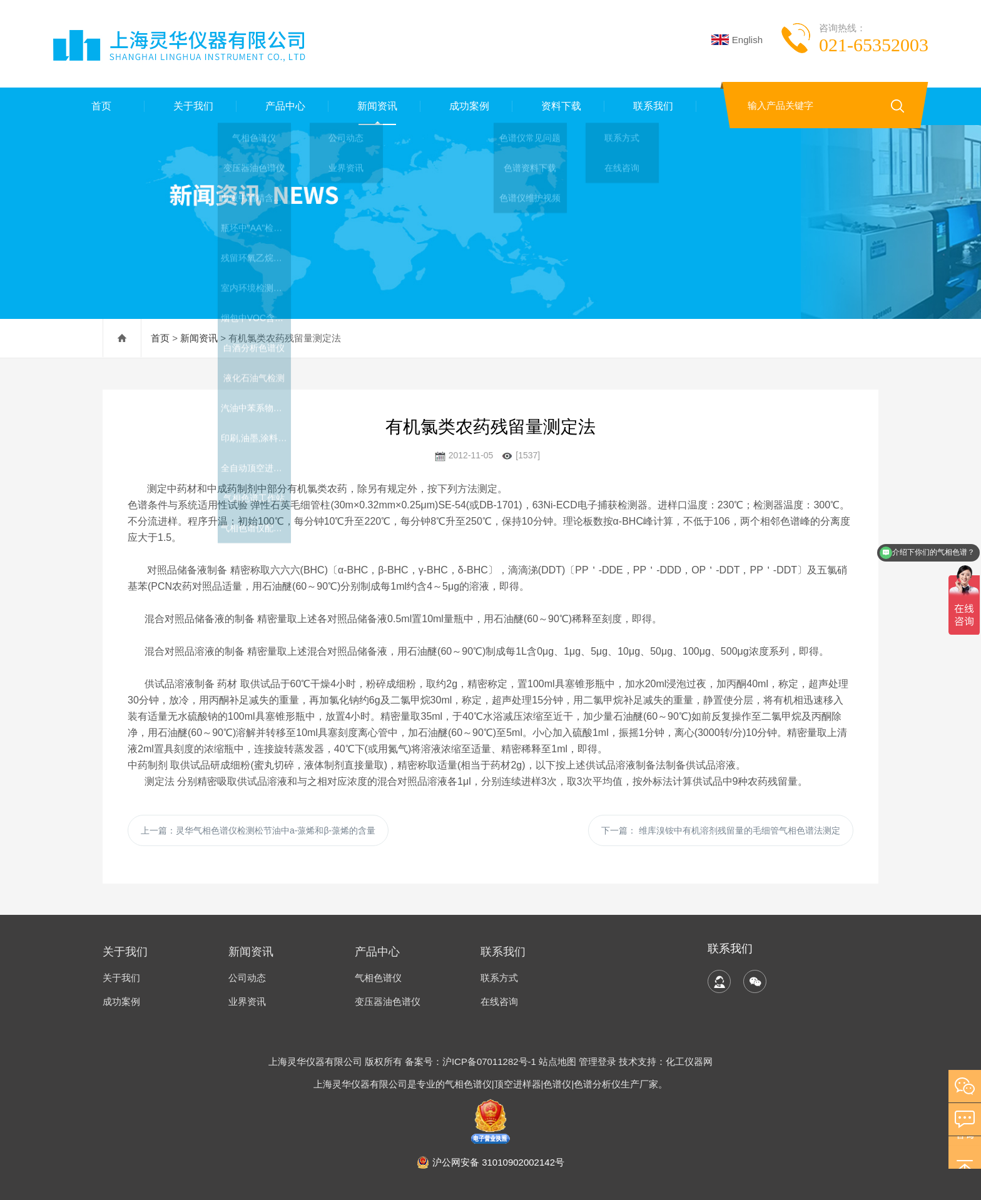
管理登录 (597, 1061)
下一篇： (720, 830)
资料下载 (558, 106)
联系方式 (499, 977)
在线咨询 (499, 1001)
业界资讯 (247, 1001)
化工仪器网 (689, 1061)
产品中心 (283, 106)
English (737, 39)
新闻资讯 (374, 106)
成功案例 (466, 106)
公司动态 (247, 977)
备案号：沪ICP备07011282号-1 (472, 1061)
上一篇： (258, 830)
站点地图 (557, 1061)
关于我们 (191, 106)
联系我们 (650, 106)
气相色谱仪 (378, 977)
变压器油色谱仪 (387, 1001)
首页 (98, 106)
